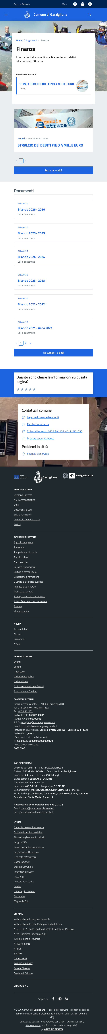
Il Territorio (19, 671)
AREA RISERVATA (52, 1029)
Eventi (17, 662)
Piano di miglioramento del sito (29, 837)
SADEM (18, 953)
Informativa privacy (24, 871)
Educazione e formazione (26, 577)
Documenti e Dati (23, 509)
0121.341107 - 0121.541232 (33, 707)
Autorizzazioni (21, 562)
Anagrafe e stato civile (25, 552)
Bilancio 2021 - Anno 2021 (35, 328)
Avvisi (17, 644)
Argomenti (31, 40)
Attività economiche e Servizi (29, 686)
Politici (17, 524)
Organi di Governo (23, 495)
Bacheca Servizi (22, 862)
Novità (22, 138)
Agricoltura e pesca (23, 542)
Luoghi (17, 666)
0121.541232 (25, 711)
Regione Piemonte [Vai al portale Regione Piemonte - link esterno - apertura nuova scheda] (22, 4)
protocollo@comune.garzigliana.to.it (39, 726)
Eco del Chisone (22, 968)
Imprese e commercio (25, 586)
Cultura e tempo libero (25, 572)
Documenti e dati (53, 352)
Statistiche (19, 896)
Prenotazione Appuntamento (29, 847)
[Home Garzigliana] (44, 14)
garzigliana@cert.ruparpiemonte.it (37, 722)
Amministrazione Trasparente (29, 827)
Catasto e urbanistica (24, 567)
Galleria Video (21, 681)
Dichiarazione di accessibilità (28, 832)
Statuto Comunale (23, 867)
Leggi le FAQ (20, 842)
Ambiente (19, 547)
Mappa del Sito (21, 901)
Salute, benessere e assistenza (29, 596)
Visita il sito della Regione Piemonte (32, 919)
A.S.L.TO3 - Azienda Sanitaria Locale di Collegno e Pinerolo (44, 929)
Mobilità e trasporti (23, 591)
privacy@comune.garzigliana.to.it (37, 808)
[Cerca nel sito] (89, 14)
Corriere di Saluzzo (23, 973)
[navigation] (6, 14)
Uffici (16, 505)
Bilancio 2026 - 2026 (31, 209)
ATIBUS (18, 948)
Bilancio (23, 203)
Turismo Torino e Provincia (27, 939)
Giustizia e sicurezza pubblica (28, 581)
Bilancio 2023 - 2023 (31, 280)
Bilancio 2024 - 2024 (31, 256)
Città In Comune (79, 1013)
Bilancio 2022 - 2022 (31, 304)
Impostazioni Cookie (24, 881)
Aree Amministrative (24, 500)
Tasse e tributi (21, 629)
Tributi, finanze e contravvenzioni (30, 601)
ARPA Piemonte (22, 943)
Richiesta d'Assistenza (25, 857)
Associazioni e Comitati (25, 691)
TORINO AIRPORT (23, 963)
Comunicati (19, 639)
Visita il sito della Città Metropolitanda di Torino (38, 924)
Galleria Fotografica (24, 676)
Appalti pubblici (21, 557)
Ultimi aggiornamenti (24, 891)
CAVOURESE (20, 958)
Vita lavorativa (21, 611)
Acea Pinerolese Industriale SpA (30, 934)
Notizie (17, 634)
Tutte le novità (53, 170)
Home (19, 40)
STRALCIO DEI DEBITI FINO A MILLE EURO (46, 84)
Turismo (18, 606)
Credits (17, 886)
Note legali (19, 876)
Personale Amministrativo (27, 519)
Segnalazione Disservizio (26, 852)
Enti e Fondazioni (22, 514)
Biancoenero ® (33, 1025)
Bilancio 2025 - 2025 (31, 233)
